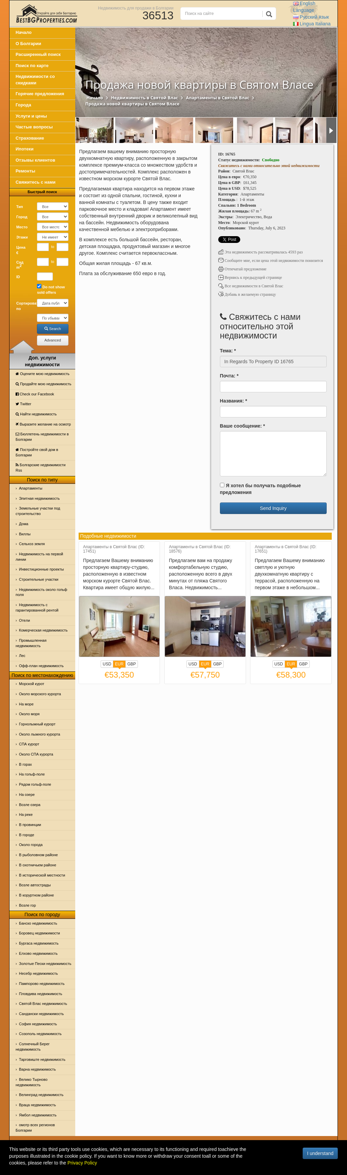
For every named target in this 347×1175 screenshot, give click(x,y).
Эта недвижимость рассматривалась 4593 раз (260, 252)
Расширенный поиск (38, 54)
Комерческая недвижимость (43, 630)
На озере (27, 794)
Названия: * (233, 401)
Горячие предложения (40, 93)
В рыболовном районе (38, 855)
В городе (26, 835)
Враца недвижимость (37, 1105)
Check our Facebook (35, 394)
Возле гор (27, 905)
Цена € (20, 250)
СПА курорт (29, 744)
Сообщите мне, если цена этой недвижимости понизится (270, 260)
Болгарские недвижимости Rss (40, 467)
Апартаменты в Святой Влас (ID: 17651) (286, 549)
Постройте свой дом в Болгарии (37, 452)
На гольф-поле (32, 774)
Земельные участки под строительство (38, 511)
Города (23, 104)
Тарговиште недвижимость (42, 1059)
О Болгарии (28, 43)
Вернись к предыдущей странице (250, 277)
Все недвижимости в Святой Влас (250, 286)
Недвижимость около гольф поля (41, 592)
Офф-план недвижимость (41, 666)
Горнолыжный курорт (37, 724)
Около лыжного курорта (39, 734)
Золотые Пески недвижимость (45, 964)
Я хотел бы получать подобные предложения (260, 489)
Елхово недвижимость (38, 953)
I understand (320, 1153)
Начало (24, 32)
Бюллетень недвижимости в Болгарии (42, 436)
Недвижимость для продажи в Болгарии (136, 7)
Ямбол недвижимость (38, 1115)
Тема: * (228, 350)
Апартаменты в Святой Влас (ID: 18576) (199, 549)
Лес (22, 656)
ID (18, 277)
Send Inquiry (273, 508)
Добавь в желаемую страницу (247, 294)
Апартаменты (30, 488)
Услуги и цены (31, 116)
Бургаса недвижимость (39, 943)
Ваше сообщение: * (242, 426)
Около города (31, 845)
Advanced (52, 340)
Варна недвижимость (37, 1069)
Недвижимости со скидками (35, 79)
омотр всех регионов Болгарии (35, 1127)
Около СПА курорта (36, 754)
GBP (131, 664)
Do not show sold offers (51, 289)
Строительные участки (38, 579)
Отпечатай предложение (242, 269)
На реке (26, 814)
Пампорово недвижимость (42, 984)
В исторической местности (42, 875)
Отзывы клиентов (35, 160)
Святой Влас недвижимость (43, 1004)
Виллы (24, 534)
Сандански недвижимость (41, 1014)
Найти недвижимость (36, 414)
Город (21, 217)
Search (52, 329)
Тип (19, 207)
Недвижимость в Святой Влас (144, 98)
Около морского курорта (40, 694)
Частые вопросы (34, 126)
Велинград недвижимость (41, 1095)
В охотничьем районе (37, 865)
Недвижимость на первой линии (39, 556)
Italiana (312, 23)
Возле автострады (35, 885)
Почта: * (229, 375)
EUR (119, 665)
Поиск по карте (32, 65)
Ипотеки (25, 148)
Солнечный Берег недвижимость (33, 1046)
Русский (311, 17)
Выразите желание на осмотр (43, 424)
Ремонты (25, 170)
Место (21, 227)
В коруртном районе (36, 895)
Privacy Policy (82, 1163)
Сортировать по (24, 306)
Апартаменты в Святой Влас (217, 98)
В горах (25, 764)
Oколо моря (29, 714)
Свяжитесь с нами (36, 182)
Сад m (19, 265)
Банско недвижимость (38, 923)
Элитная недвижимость (39, 498)
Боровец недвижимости (39, 933)
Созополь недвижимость (40, 1034)
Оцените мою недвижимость (42, 374)
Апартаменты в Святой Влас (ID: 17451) (114, 549)
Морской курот (31, 684)
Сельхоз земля (32, 544)
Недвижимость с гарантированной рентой (37, 607)
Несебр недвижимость (38, 973)
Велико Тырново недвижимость (31, 1082)
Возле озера (29, 805)
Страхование (30, 138)
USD (107, 664)
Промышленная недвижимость (31, 643)
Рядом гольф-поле (35, 784)
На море (26, 704)
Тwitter (23, 404)
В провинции (30, 825)
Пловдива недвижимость (40, 994)
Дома (23, 524)
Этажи (22, 237)
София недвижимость (38, 1024)
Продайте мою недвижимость (44, 384)
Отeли (24, 620)
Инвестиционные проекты (41, 569)
